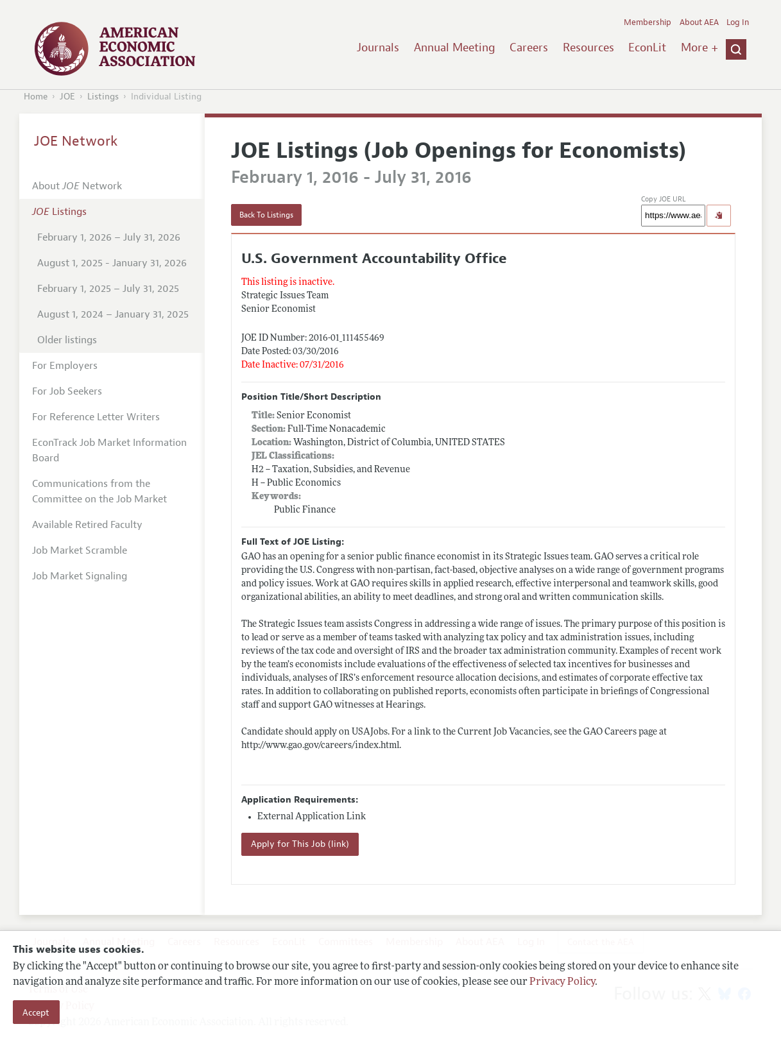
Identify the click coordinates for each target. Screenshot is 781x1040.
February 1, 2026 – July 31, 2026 (108, 237)
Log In (737, 22)
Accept (35, 1012)
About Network (77, 186)
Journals (378, 47)
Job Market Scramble (79, 550)
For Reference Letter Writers (96, 417)
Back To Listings (266, 215)
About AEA (699, 22)
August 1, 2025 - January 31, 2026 (112, 263)
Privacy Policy (562, 982)
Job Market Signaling (79, 576)
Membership (647, 22)
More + (699, 47)
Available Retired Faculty (87, 524)
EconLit (647, 47)
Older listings (67, 340)
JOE (67, 96)
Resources (588, 47)
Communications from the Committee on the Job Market (99, 491)
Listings (103, 96)
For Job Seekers (67, 391)
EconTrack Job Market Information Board (109, 450)
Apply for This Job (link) (300, 844)
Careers (529, 47)
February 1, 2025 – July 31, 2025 (108, 288)
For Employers (65, 365)
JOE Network (76, 141)
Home (35, 96)
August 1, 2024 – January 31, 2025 (113, 314)
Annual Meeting (454, 47)
